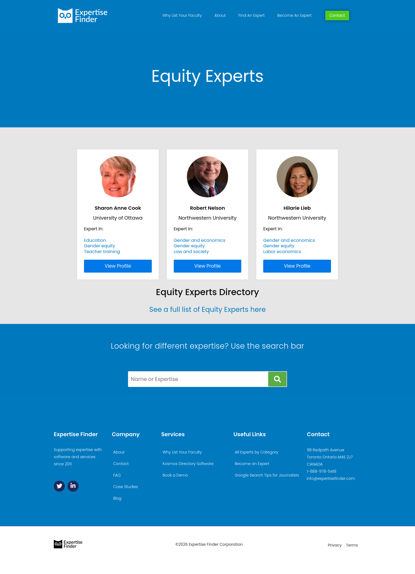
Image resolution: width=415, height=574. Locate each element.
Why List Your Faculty (182, 15)
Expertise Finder (76, 434)
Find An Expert (251, 15)
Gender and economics (200, 240)
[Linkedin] (73, 486)
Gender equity (99, 246)
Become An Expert (294, 15)
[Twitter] (59, 486)
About (220, 15)
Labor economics (282, 251)
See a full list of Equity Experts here (207, 309)
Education (95, 240)
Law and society (191, 251)
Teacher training (102, 251)
